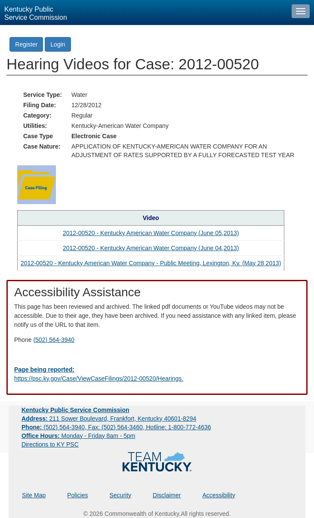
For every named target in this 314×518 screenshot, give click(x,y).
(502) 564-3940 (53, 339)
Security (121, 495)
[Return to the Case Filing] (36, 184)
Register (26, 44)
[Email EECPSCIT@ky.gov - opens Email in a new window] (157, 374)
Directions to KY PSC (50, 444)
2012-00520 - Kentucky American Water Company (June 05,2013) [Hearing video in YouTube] (151, 233)
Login (57, 44)
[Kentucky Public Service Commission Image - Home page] (143, 12)
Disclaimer (167, 495)
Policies (77, 495)
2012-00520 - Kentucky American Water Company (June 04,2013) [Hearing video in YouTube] (151, 248)
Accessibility (218, 495)
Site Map (34, 495)
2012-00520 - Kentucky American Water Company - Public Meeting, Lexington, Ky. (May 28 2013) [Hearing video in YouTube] (151, 263)
